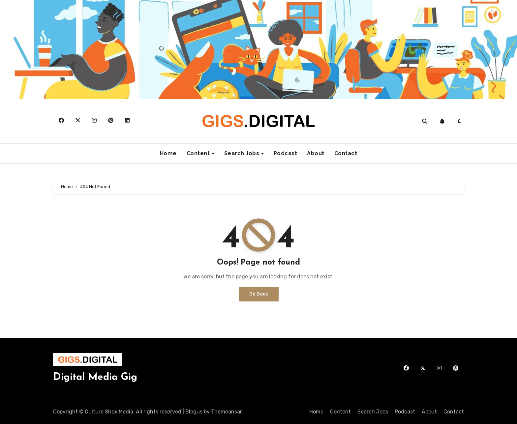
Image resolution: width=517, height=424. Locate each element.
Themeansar (226, 412)
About (315, 153)
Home (168, 153)
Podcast (285, 153)
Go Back (258, 294)
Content (199, 153)
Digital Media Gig (95, 377)
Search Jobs (242, 153)
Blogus (193, 412)
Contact (345, 153)
